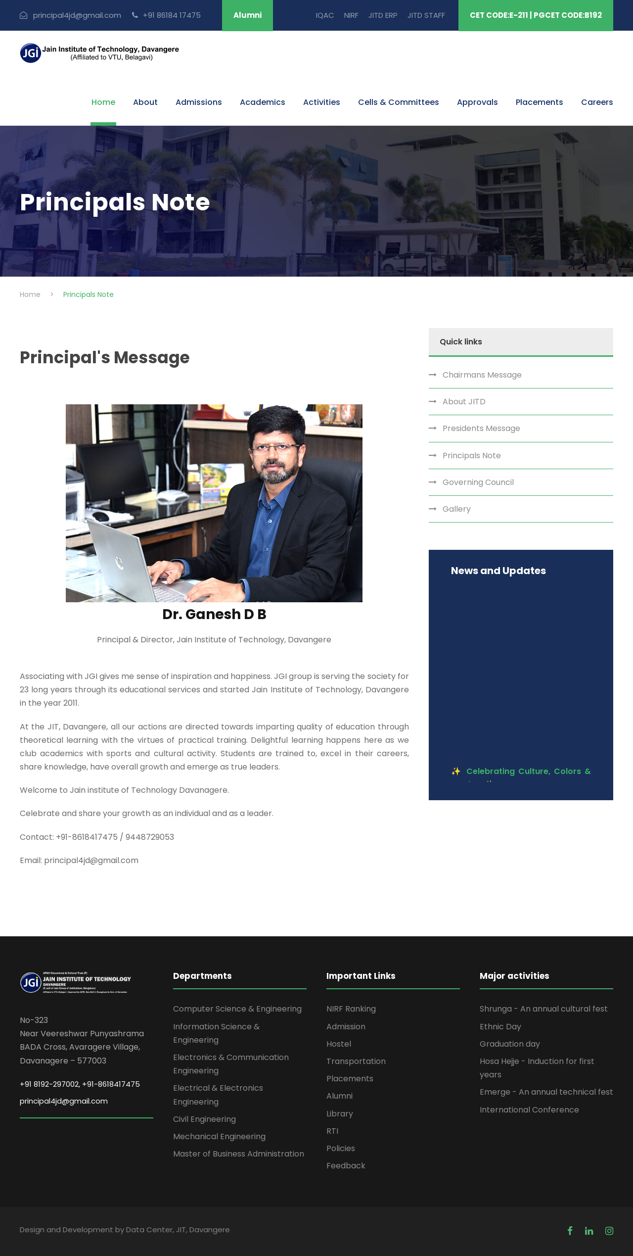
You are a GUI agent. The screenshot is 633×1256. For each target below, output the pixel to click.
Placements (539, 102)
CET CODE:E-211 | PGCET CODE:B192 (536, 15)
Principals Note (472, 455)
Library (339, 1113)
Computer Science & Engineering (237, 1008)
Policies (340, 1148)
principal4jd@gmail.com (64, 1101)
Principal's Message (105, 357)
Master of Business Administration (238, 1153)
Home (103, 102)
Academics (262, 102)
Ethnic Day (500, 1026)
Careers (597, 102)
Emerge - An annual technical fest (546, 1092)
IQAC (325, 15)
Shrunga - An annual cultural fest (544, 1008)
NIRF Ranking (351, 1008)
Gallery (457, 509)
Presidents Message (481, 428)
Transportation (356, 1061)
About (145, 102)
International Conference (529, 1109)
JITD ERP (383, 15)
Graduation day (510, 1044)
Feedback (345, 1165)
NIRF (351, 15)
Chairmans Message (482, 375)
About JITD (464, 401)
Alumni (247, 15)
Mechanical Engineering (219, 1136)
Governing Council (478, 482)
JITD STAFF (426, 15)
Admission (345, 1026)
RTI (332, 1131)
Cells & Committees (398, 102)
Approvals (477, 102)
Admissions (199, 102)
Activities (321, 102)
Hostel (338, 1044)
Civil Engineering (204, 1119)
